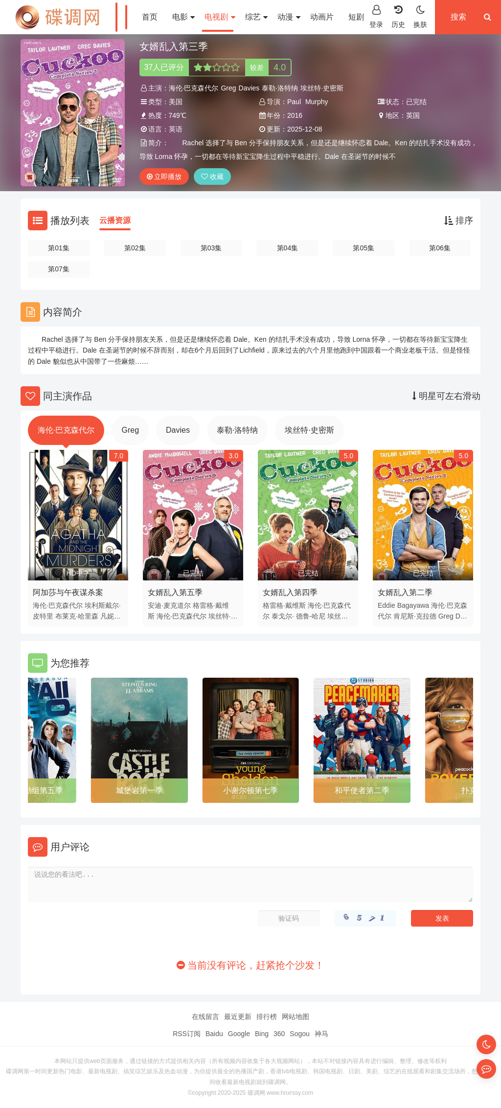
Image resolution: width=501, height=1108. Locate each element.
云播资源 (115, 220)
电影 (183, 17)
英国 (413, 115)
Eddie (386, 605)
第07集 (58, 269)
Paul (294, 102)
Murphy (316, 102)
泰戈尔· (283, 616)
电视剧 (220, 17)
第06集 (440, 248)
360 (279, 1034)
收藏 (212, 176)
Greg (228, 88)
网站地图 (295, 1016)
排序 (458, 220)
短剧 (359, 17)
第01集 (58, 248)
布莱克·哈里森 (76, 616)
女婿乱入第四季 (290, 592)
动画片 (322, 17)
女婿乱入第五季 (175, 592)
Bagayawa (413, 605)
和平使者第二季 (362, 790)
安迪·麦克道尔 (169, 605)
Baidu (214, 1034)
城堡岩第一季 (139, 790)
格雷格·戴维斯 (284, 605)
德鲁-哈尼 (311, 616)
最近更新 (237, 1016)
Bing (262, 1034)
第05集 (363, 248)
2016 (294, 115)
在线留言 (205, 1016)
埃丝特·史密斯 (321, 88)
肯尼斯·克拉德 (414, 616)
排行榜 (266, 1016)
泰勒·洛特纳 (280, 88)
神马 (321, 1034)
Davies (249, 88)
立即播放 (164, 176)
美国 (175, 102)
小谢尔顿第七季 (250, 790)
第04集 (287, 248)
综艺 (256, 17)
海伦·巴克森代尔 (194, 88)
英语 (175, 129)
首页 (150, 17)
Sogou (299, 1034)
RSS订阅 (187, 1034)
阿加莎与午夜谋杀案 (68, 592)
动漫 (288, 17)
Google (239, 1034)
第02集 (135, 248)
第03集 (211, 248)
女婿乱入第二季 (405, 592)
